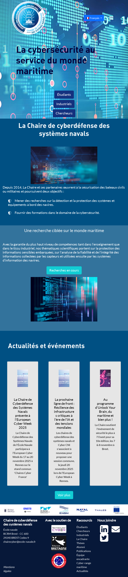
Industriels (64, 104)
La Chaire (81, 539)
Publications (83, 551)
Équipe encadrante (83, 557)
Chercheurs (64, 113)
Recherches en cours (64, 270)
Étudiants (64, 94)
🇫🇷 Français (93, 18)
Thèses (80, 543)
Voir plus (64, 495)
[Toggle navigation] (111, 18)
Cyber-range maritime (83, 565)
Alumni (80, 547)
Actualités (82, 571)
